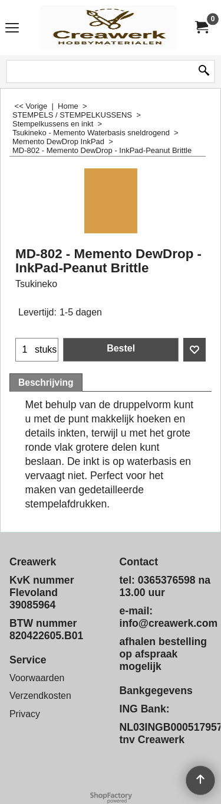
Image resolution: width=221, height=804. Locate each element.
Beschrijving (46, 382)
